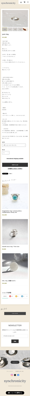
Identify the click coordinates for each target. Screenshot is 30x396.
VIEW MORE (15, 313)
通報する (10, 173)
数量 (3, 149)
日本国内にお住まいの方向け (15, 168)
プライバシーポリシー (10, 371)
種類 (3, 142)
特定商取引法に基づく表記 (19, 371)
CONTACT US (15, 362)
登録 (15, 341)
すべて (5, 296)
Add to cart (15, 164)
